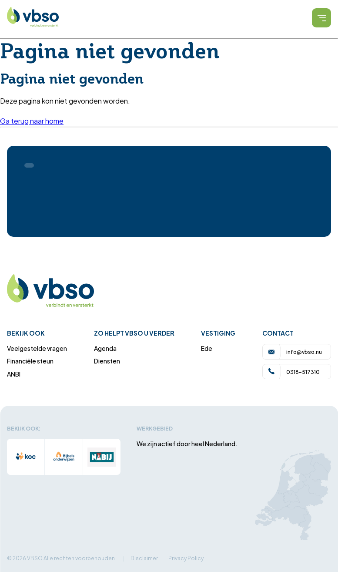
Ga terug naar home (32, 120)
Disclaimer (144, 558)
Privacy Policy (186, 558)
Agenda (105, 348)
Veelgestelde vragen (37, 348)
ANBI (13, 374)
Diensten (107, 361)
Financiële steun (30, 361)
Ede (206, 348)
